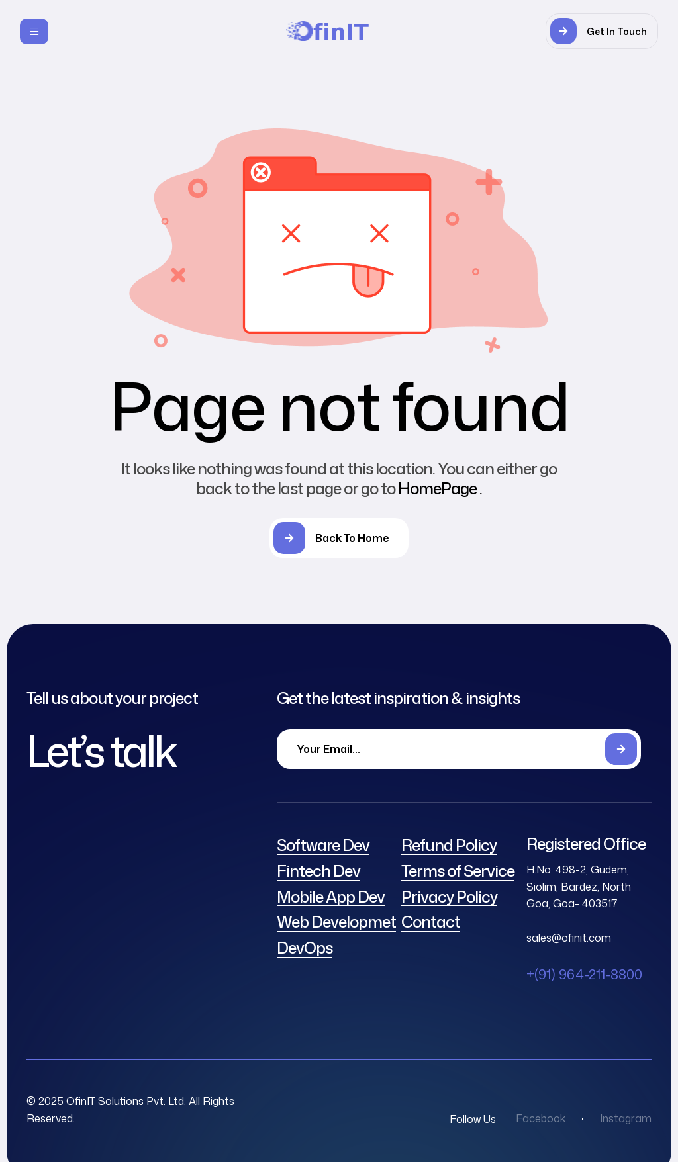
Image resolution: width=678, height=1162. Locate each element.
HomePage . (440, 488)
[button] (602, 31)
